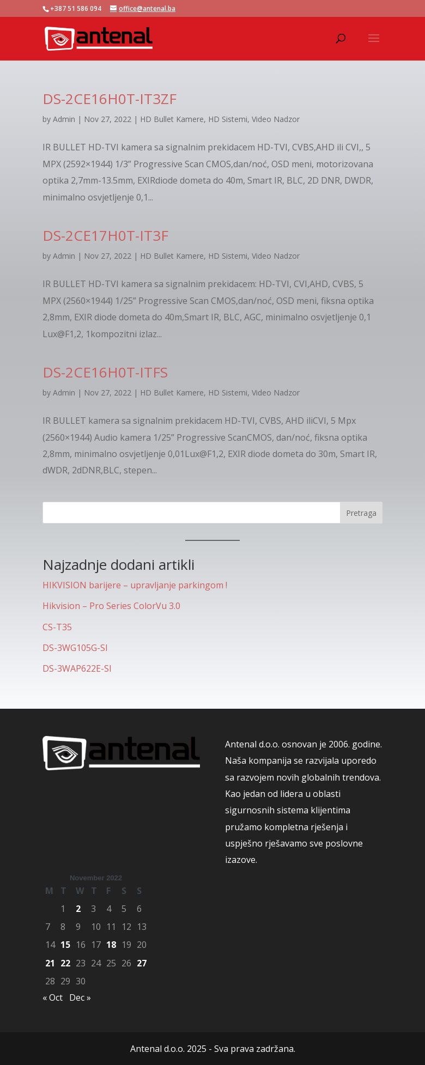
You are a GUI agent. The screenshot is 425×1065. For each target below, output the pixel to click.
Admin (64, 119)
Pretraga (361, 513)
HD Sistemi (227, 119)
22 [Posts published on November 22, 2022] (65, 963)
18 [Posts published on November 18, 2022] (111, 945)
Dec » (80, 997)
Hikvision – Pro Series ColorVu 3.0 (111, 606)
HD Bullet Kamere (172, 119)
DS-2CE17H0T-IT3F (105, 235)
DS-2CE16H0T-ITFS (105, 372)
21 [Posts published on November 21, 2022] (50, 963)
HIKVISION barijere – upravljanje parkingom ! (134, 585)
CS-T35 (57, 627)
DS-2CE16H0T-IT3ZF (109, 98)
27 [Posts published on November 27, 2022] (142, 963)
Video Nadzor (276, 119)
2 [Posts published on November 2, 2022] (78, 909)
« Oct (52, 997)
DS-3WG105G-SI (75, 648)
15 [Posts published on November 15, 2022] (65, 945)
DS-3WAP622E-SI (77, 668)
